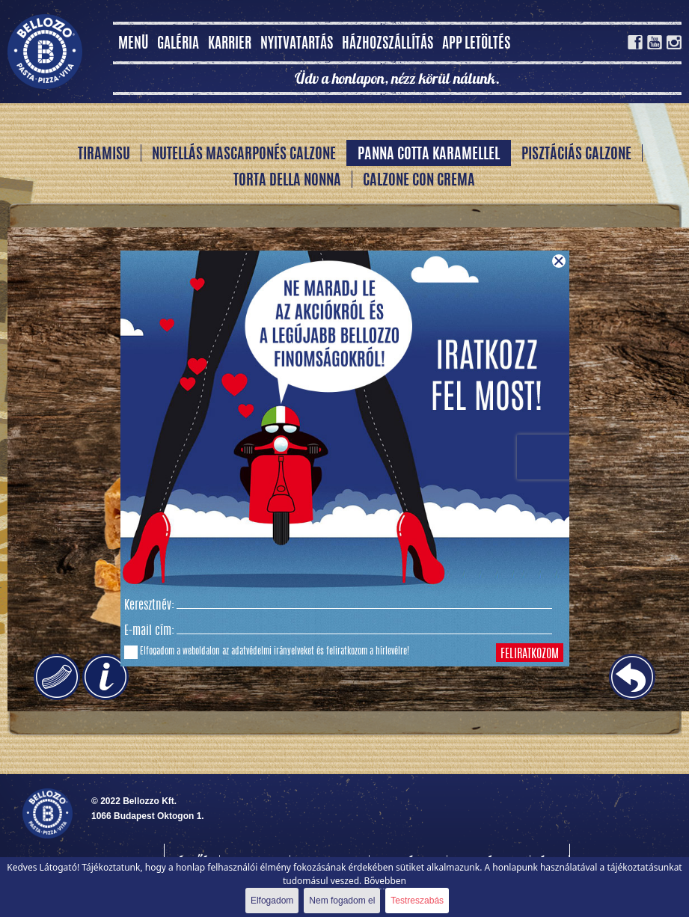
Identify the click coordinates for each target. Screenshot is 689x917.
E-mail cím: (149, 631)
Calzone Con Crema (419, 181)
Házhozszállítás (387, 44)
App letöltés (476, 44)
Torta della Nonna (287, 181)
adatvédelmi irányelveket (272, 651)
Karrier (229, 44)
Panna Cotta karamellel (429, 154)
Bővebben (385, 880)
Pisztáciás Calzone (576, 154)
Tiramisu (104, 154)
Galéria (178, 44)
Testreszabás (417, 900)
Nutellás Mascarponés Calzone (244, 154)
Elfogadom (272, 900)
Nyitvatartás (296, 44)
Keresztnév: (149, 606)
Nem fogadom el (342, 900)
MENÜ (133, 44)
